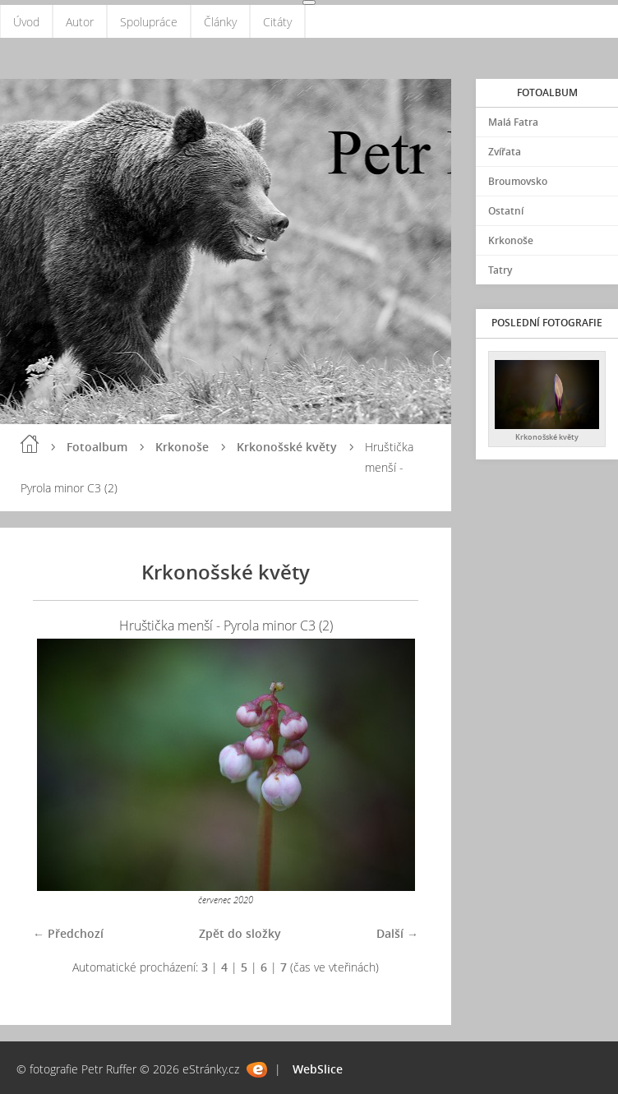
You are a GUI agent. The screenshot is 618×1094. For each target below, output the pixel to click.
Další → (397, 933)
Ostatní (505, 211)
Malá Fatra (513, 122)
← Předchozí (68, 933)
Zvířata (504, 152)
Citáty (277, 22)
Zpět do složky (240, 933)
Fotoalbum (97, 447)
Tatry (500, 270)
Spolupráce (149, 22)
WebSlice (318, 1069)
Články (220, 22)
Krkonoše (182, 447)
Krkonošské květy (287, 447)
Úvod (26, 22)
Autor (80, 22)
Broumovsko (517, 181)
